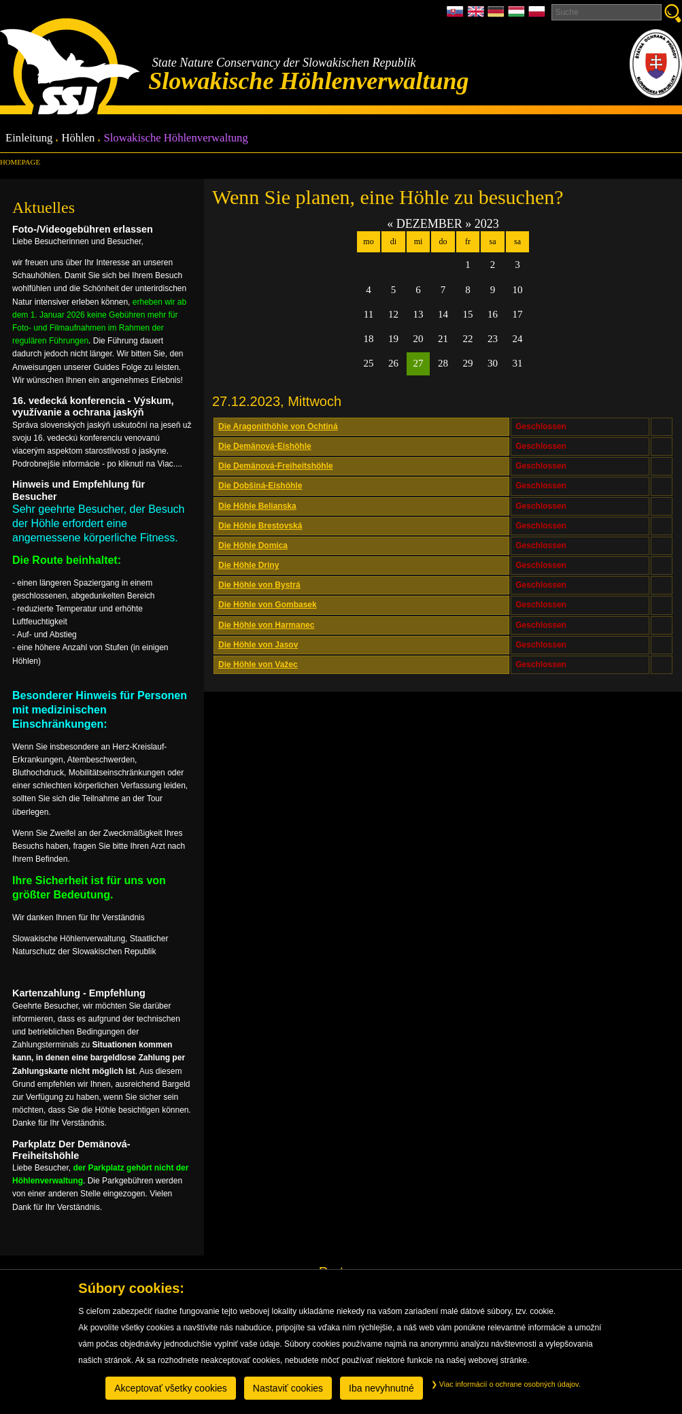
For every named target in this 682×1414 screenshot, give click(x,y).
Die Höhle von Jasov (258, 645)
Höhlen (78, 138)
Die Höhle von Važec (258, 664)
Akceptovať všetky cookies (170, 1388)
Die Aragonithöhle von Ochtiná (278, 426)
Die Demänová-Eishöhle (264, 446)
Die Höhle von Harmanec (266, 625)
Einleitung (28, 138)
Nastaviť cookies (288, 1388)
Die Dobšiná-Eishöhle (260, 485)
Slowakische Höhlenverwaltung (175, 138)
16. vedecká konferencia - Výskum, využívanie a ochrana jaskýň (93, 406)
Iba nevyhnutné (381, 1388)
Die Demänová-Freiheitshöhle (275, 466)
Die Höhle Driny (248, 565)
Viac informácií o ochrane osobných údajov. (506, 1384)
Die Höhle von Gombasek (267, 604)
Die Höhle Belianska (257, 506)
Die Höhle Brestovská (260, 526)
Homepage (20, 162)
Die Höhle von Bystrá (259, 585)
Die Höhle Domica (253, 545)
